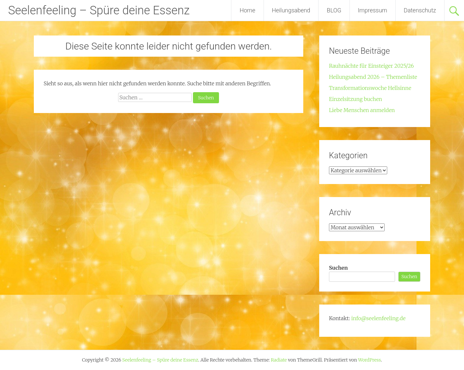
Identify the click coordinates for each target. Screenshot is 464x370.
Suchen (338, 267)
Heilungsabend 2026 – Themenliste (373, 77)
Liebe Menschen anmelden (362, 110)
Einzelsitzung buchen (355, 99)
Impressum (372, 10)
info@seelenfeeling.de (378, 318)
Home (247, 10)
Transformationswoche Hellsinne (370, 88)
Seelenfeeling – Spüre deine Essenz (99, 10)
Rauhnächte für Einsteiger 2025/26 (371, 66)
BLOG (334, 10)
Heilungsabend (291, 10)
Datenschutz (420, 10)
